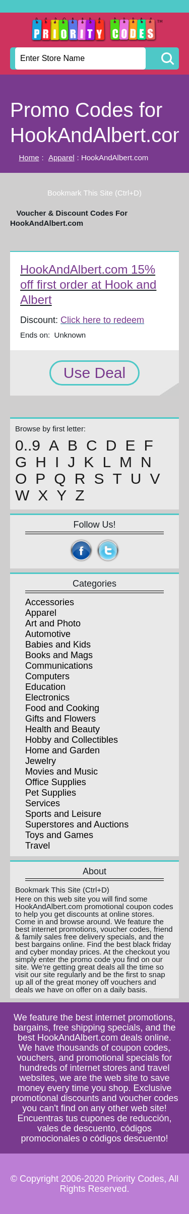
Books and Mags (59, 655)
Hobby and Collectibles (71, 740)
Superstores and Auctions (77, 824)
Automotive (48, 634)
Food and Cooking (62, 708)
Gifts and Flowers (60, 719)
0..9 (27, 445)
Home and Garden (62, 750)
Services (42, 803)
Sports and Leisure (63, 814)
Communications (59, 666)
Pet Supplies (50, 793)
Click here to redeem (102, 320)
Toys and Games (59, 835)
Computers (47, 676)
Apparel (61, 157)
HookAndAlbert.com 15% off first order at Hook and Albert (88, 284)
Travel (37, 846)
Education (45, 687)
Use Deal (94, 372)
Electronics (47, 697)
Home (29, 157)
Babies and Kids (58, 645)
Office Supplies (55, 782)
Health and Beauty (62, 729)
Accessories (49, 602)
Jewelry (40, 761)
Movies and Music (61, 771)
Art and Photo (53, 623)
